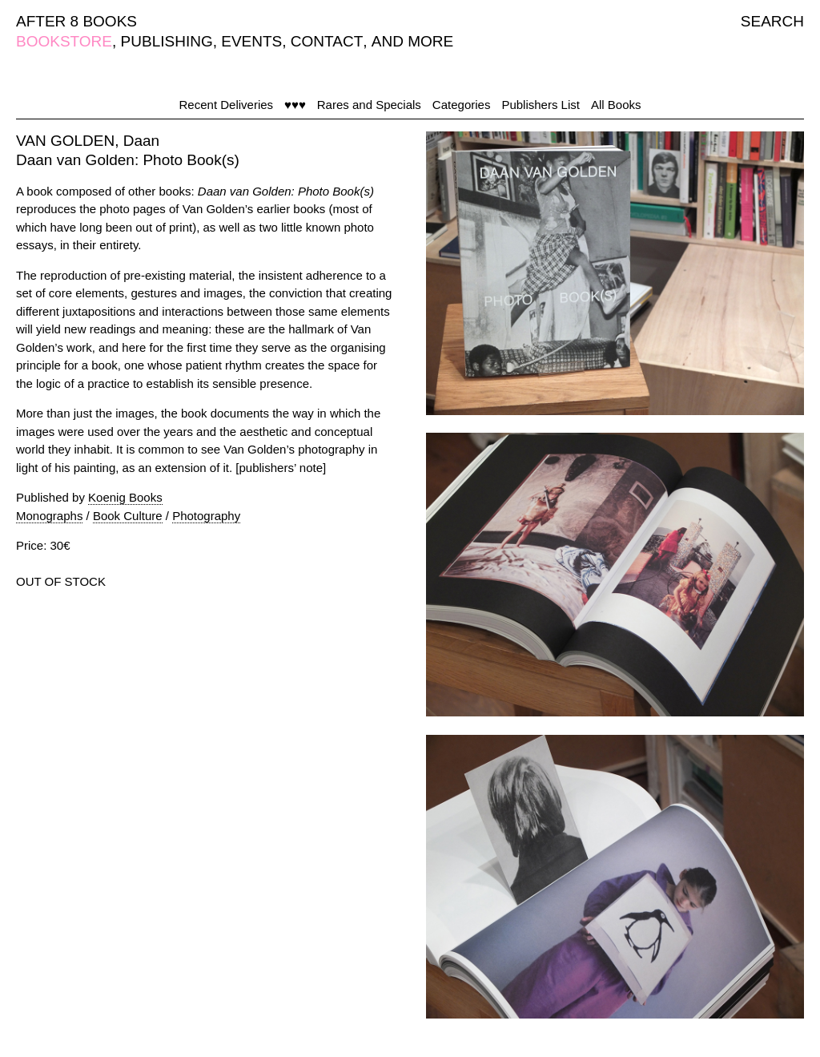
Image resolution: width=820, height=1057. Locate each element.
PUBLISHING (167, 41)
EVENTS (251, 41)
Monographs (49, 515)
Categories (461, 104)
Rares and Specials (369, 104)
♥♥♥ (295, 104)
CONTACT (327, 41)
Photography (206, 515)
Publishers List (540, 104)
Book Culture (128, 515)
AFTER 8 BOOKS (76, 21)
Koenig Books (125, 497)
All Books (616, 104)
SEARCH (772, 21)
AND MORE (412, 41)
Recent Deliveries (226, 104)
